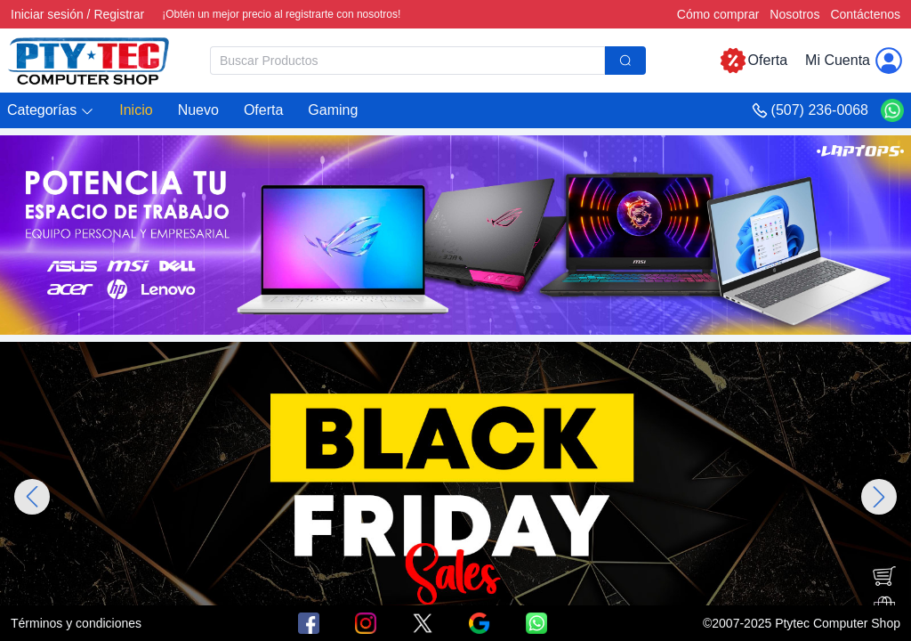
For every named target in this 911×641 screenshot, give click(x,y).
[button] (50, 111)
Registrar (118, 14)
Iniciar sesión (47, 14)
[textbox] (407, 60)
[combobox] (428, 60)
